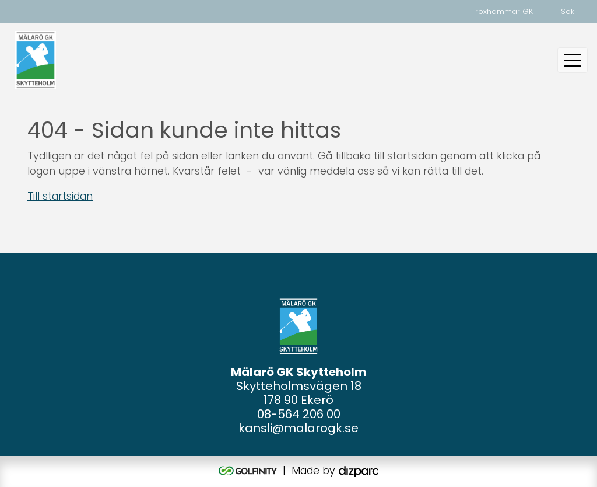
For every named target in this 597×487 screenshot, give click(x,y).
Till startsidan (60, 196)
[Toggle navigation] (572, 60)
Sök (567, 11)
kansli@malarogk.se (298, 428)
